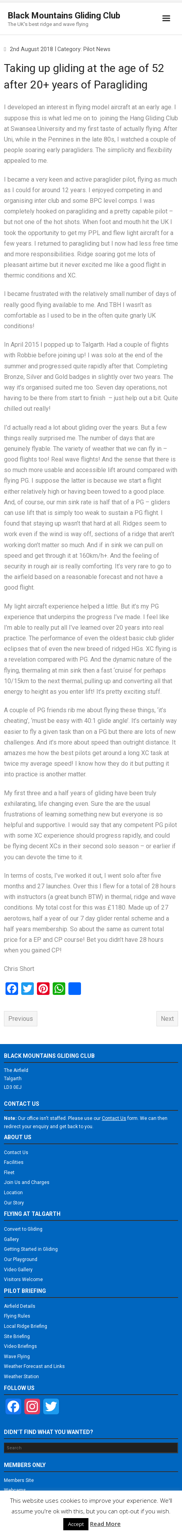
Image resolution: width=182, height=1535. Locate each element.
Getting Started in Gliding (31, 1249)
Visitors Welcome (23, 1279)
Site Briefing (17, 1336)
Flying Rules (17, 1316)
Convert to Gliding (23, 1229)
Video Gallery (18, 1269)
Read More (105, 1524)
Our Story (14, 1203)
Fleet (9, 1172)
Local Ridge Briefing (25, 1326)
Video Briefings (20, 1346)
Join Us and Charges (27, 1182)
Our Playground (20, 1259)
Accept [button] (76, 1524)
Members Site (19, 1480)
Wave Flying (17, 1356)
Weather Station (21, 1376)
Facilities (14, 1162)
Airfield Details (19, 1306)
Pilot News (96, 49)
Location (13, 1192)
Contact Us (16, 1152)
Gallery (11, 1239)
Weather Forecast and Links (34, 1366)
